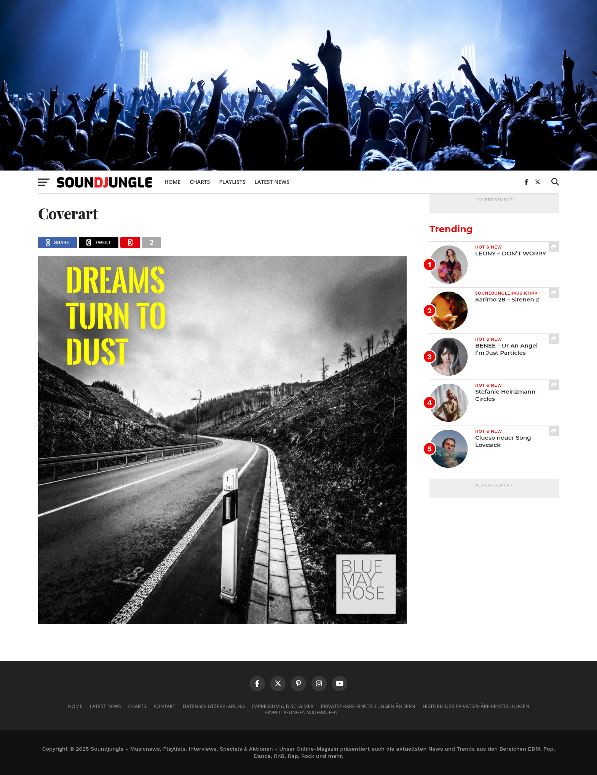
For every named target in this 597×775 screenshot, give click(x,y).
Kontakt (164, 706)
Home (172, 181)
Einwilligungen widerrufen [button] (301, 712)
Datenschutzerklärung (214, 706)
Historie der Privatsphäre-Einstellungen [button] (476, 706)
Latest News (271, 181)
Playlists (232, 181)
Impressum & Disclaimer (282, 706)
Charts (200, 181)
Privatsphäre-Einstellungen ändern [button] (368, 706)
